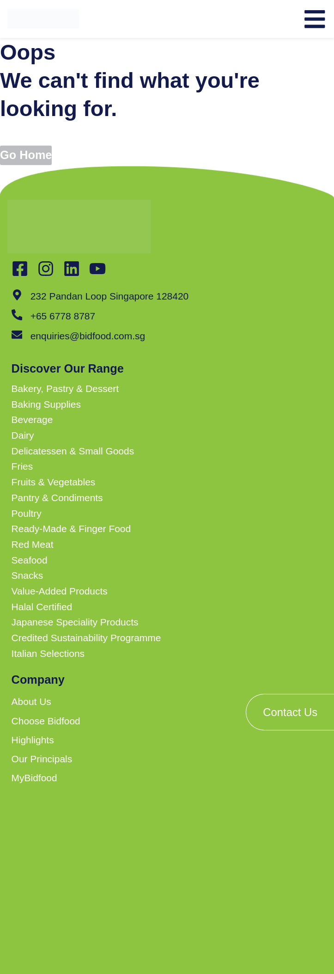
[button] (127, 389)
